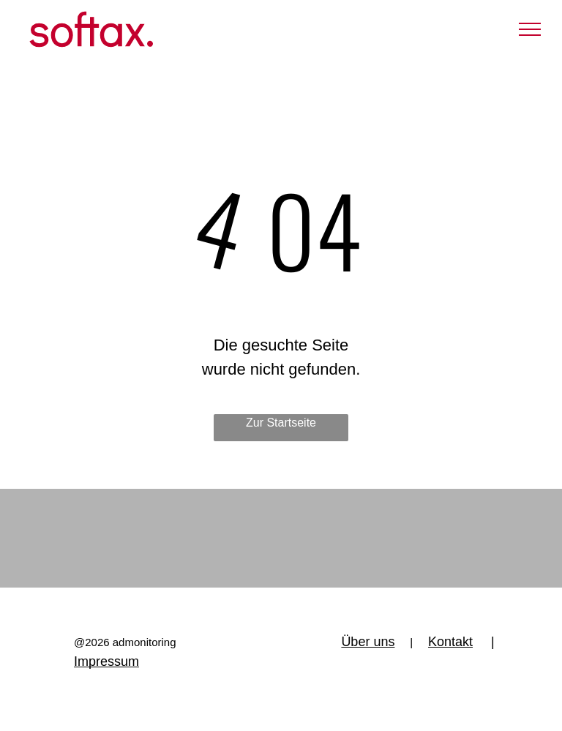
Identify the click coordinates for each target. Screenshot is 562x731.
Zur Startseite (281, 422)
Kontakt (450, 641)
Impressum (106, 661)
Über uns (367, 641)
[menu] (530, 29)
